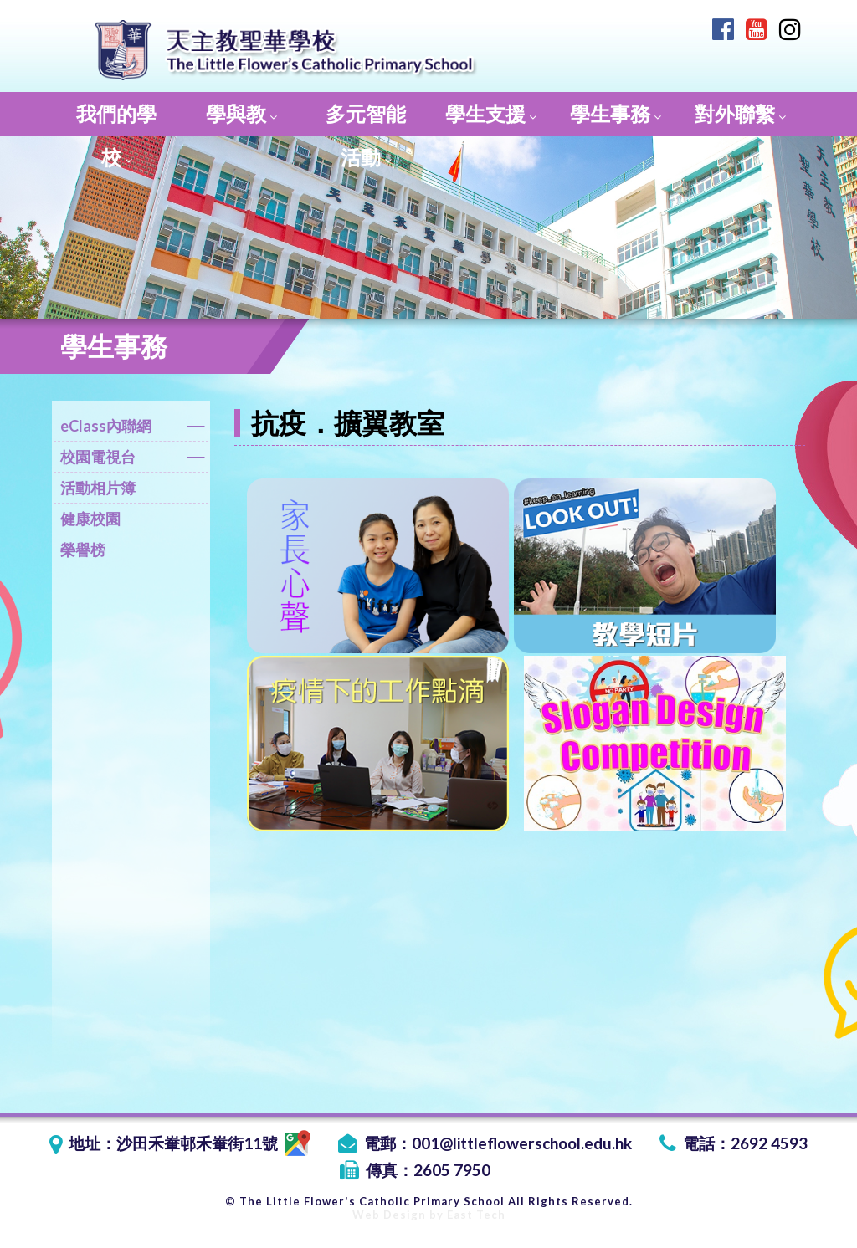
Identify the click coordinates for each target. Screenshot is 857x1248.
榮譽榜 (82, 549)
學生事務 (615, 113)
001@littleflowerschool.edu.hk (522, 1143)
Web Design (389, 1214)
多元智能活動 (366, 118)
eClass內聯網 (132, 429)
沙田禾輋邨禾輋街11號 (213, 1143)
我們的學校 (116, 118)
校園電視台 (132, 460)
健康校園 (132, 521)
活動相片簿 (98, 487)
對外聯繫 (740, 113)
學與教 (241, 113)
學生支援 (490, 113)
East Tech (476, 1214)
